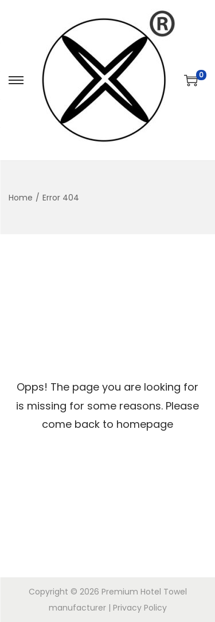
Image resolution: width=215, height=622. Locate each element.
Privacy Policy (140, 607)
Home (21, 197)
